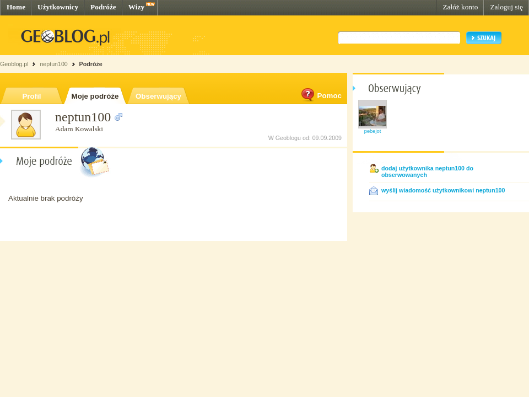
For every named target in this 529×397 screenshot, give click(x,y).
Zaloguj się (506, 7)
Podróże (103, 7)
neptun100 (53, 64)
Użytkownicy (57, 7)
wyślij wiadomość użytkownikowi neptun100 (443, 190)
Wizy (136, 7)
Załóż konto (460, 7)
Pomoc (321, 96)
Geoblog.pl (14, 64)
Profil (31, 96)
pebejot (372, 131)
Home (16, 7)
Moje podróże (95, 96)
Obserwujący (158, 96)
